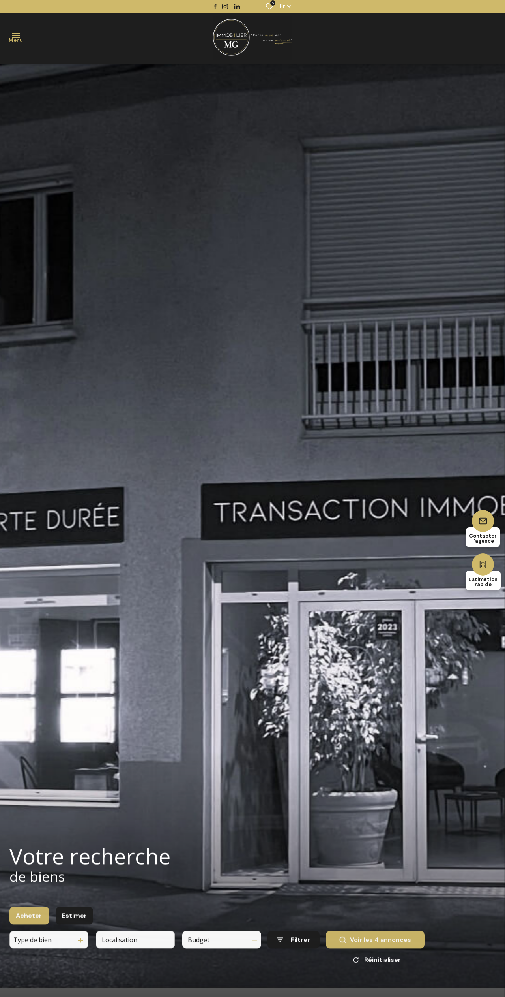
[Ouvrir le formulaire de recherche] (293, 947)
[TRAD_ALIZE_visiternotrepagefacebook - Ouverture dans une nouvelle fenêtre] (215, 6)
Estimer (74, 922)
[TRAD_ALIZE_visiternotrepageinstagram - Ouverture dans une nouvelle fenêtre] (225, 6)
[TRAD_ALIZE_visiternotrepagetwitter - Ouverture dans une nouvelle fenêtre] (237, 6)
